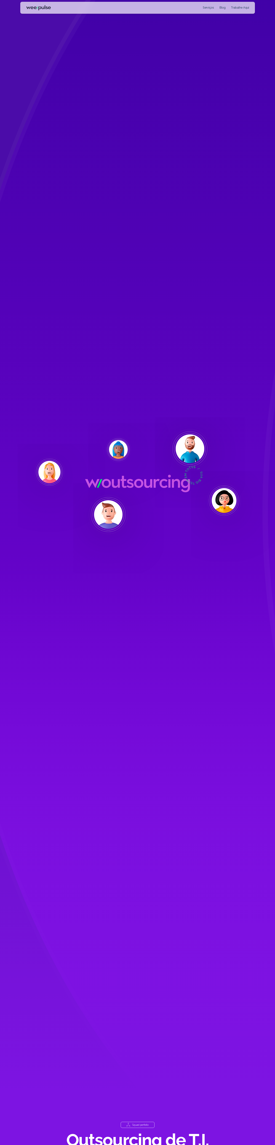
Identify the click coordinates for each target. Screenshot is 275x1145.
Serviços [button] (208, 7)
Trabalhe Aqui (240, 7)
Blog (222, 7)
